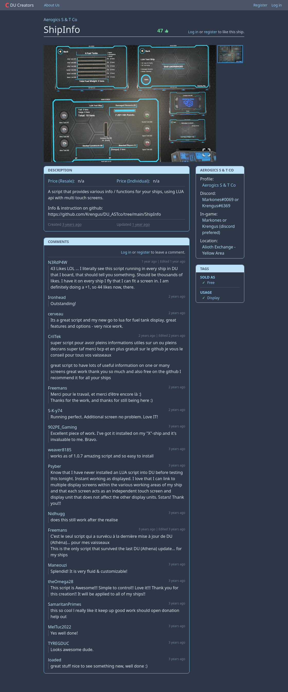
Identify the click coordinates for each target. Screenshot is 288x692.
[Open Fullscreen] (206, 152)
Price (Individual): (133, 181)
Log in (277, 5)
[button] (130, 103)
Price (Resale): (61, 181)
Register (260, 5)
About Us (51, 5)
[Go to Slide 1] (230, 54)
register (210, 31)
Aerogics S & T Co (60, 19)
